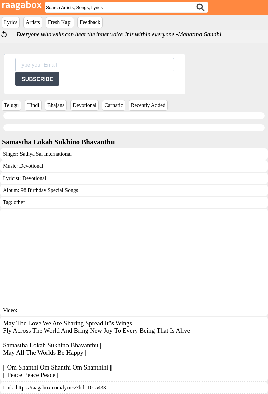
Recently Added (148, 105)
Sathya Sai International (46, 154)
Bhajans (56, 105)
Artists (33, 22)
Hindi (33, 105)
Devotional (84, 105)
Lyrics (10, 22)
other (19, 202)
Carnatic (113, 105)
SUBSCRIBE (37, 79)
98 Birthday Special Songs (49, 190)
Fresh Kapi (60, 22)
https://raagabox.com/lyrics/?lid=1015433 (61, 387)
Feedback (90, 22)
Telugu (11, 105)
